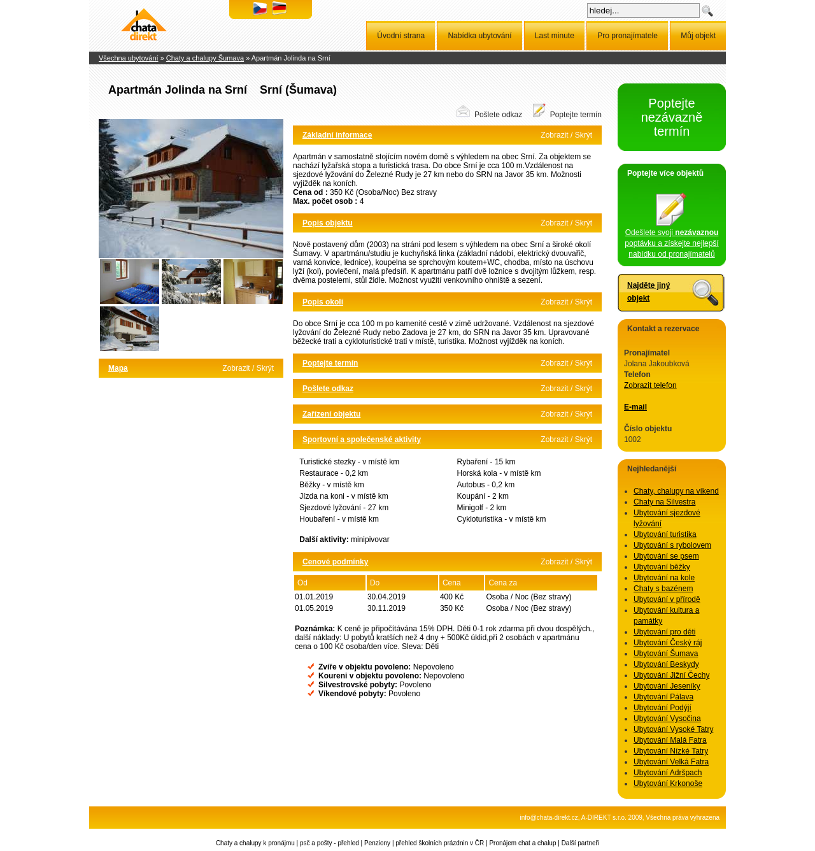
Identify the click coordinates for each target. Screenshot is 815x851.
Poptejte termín (576, 114)
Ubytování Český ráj (668, 642)
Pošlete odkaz (498, 114)
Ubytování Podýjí (662, 707)
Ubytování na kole (664, 577)
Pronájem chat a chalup (522, 843)
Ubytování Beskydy (666, 664)
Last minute (554, 35)
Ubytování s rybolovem (672, 545)
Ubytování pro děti (664, 631)
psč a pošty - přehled (329, 843)
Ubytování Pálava (663, 696)
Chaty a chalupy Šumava (205, 58)
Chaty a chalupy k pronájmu (255, 843)
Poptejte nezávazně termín (672, 117)
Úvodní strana (401, 35)
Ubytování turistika (665, 534)
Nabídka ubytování (479, 35)
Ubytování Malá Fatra (670, 740)
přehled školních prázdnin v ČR (439, 843)
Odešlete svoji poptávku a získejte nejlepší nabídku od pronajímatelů (671, 239)
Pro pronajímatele (627, 35)
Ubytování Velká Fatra (671, 761)
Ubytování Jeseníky (667, 686)
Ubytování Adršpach (668, 772)
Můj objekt (698, 35)
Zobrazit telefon (650, 385)
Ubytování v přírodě (667, 599)
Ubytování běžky (662, 566)
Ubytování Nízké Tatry (671, 751)
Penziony (377, 843)
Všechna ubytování (129, 58)
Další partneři (580, 843)
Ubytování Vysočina (667, 718)
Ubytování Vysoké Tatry (673, 729)
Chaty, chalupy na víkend (676, 491)
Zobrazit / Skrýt (248, 368)
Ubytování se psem (666, 556)
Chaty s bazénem (663, 588)
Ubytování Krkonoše (668, 783)
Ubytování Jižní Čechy (671, 675)
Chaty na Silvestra (664, 501)
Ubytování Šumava (666, 653)
